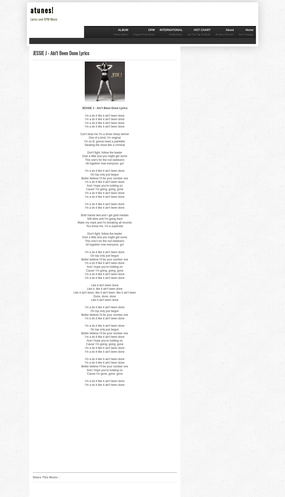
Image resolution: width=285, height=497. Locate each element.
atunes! (42, 10)
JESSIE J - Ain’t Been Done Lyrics (61, 53)
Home (246, 32)
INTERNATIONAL (171, 32)
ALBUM (121, 32)
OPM (144, 32)
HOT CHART (199, 32)
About (225, 32)
